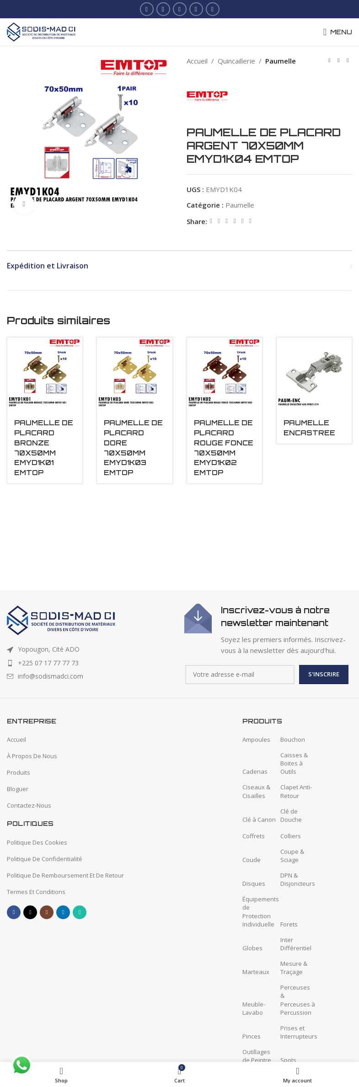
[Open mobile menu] (338, 32)
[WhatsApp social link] (213, 9)
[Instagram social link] (180, 9)
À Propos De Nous (32, 756)
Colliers (290, 836)
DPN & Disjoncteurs (297, 879)
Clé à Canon (259, 819)
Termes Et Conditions (36, 892)
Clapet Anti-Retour (296, 791)
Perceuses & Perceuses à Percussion (297, 1000)
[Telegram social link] (250, 221)
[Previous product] (329, 60)
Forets (289, 924)
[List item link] (91, 663)
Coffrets (253, 836)
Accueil (197, 60)
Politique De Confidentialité (44, 859)
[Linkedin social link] (196, 9)
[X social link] (163, 9)
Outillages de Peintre (256, 1056)
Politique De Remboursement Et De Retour (65, 875)
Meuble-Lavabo (253, 1008)
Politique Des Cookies (37, 842)
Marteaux (255, 972)
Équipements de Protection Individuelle (260, 911)
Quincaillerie (236, 60)
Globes (252, 948)
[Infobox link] (268, 630)
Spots (288, 1060)
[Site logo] (41, 31)
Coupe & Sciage (292, 855)
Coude (251, 860)
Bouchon (292, 739)
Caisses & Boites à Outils (294, 763)
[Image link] (61, 619)
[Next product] (347, 60)
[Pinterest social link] (226, 221)
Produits (18, 772)
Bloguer (17, 789)
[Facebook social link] (147, 9)
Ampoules (256, 739)
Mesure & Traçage (293, 967)
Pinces (251, 1036)
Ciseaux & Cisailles (256, 791)
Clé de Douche (291, 815)
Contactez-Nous (29, 805)
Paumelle (280, 60)
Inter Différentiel (295, 944)
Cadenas (255, 771)
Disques (253, 883)
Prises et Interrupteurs (298, 1032)
